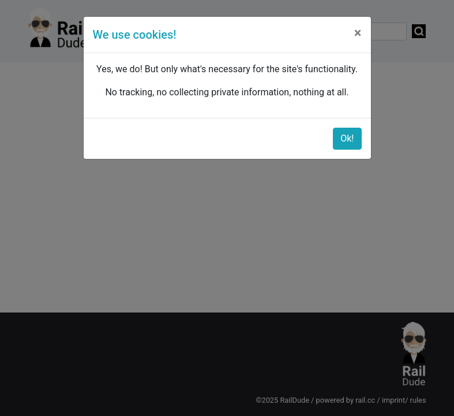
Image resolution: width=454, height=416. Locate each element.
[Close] (358, 33)
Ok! (347, 138)
